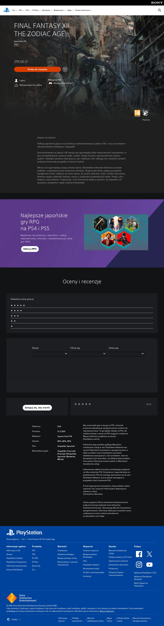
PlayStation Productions (16, 562)
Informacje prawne (62, 619)
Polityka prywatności (77, 619)
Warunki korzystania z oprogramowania (142, 619)
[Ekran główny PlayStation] (6, 10)
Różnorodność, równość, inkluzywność (67, 563)
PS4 (27, 10)
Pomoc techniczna (82, 10)
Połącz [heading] (137, 546)
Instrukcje (87, 576)
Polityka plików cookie (123, 619)
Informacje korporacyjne (16, 565)
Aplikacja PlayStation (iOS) (145, 572)
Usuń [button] (148, 404)
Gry (13, 10)
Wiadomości (58, 10)
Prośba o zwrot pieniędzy (93, 572)
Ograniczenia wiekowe (118, 561)
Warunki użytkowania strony (95, 619)
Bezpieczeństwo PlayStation (90, 555)
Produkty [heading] (37, 546)
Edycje (35, 348)
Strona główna (12, 539)
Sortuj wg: (114, 348)
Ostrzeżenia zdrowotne (93, 494)
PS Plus (35, 10)
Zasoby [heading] (112, 546)
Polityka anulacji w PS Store (120, 557)
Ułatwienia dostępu (65, 554)
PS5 (20, 10)
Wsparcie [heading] (88, 546)
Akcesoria (46, 10)
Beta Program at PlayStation (141, 584)
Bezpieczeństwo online (67, 558)
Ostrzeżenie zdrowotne (118, 564)
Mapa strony (109, 619)
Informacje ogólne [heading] (16, 546)
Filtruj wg (75, 348)
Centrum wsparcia (90, 550)
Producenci (113, 568)
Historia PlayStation (14, 569)
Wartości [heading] (62, 546)
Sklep (69, 10)
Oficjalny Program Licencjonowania (116, 573)
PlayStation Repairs (91, 564)
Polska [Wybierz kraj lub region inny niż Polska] (13, 619)
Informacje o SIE (13, 550)
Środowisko (62, 550)
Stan (85, 561)
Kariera (9, 554)
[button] (30, 249)
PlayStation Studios (14, 558)
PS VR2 (35, 558)
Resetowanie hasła (91, 568)
